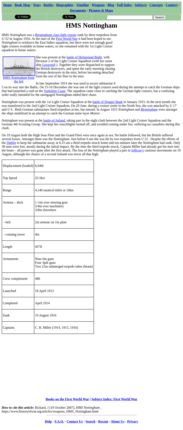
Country (172, 5)
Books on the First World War (67, 399)
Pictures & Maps (101, 10)
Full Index (125, 5)
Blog (111, 5)
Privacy (132, 421)
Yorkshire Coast (54, 91)
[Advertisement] (149, 56)
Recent (103, 421)
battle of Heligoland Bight (84, 57)
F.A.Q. (59, 421)
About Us (117, 421)
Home (7, 5)
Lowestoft (48, 65)
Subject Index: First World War (114, 399)
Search (90, 421)
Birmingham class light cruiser (55, 35)
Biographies (64, 5)
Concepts (156, 5)
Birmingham (149, 109)
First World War (67, 38)
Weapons (98, 5)
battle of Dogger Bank (108, 102)
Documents (78, 10)
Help (48, 421)
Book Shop (22, 5)
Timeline (82, 5)
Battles (48, 5)
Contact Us (75, 421)
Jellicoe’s (137, 150)
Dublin (11, 143)
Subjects (141, 5)
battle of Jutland (54, 120)
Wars (37, 5)
